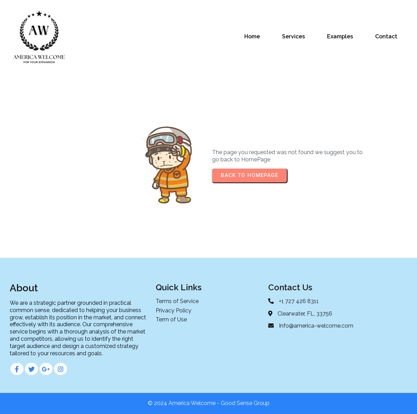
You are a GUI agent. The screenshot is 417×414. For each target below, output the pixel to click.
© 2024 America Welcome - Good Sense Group (209, 403)
